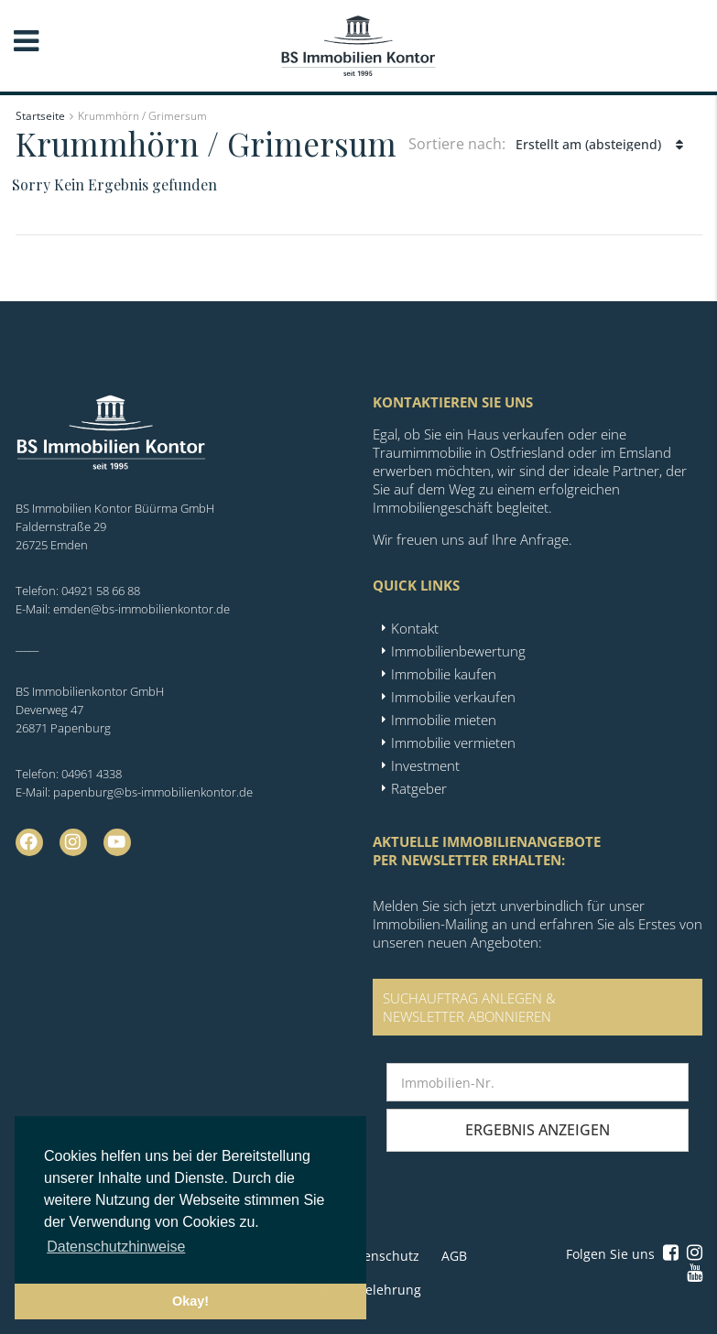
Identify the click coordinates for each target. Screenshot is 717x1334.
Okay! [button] (190, 1301)
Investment (425, 765)
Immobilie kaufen (443, 674)
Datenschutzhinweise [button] (116, 1246)
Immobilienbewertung (458, 651)
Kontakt (415, 628)
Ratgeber (419, 788)
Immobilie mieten (443, 719)
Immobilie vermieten (453, 742)
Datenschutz (380, 1255)
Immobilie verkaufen (453, 697)
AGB (454, 1255)
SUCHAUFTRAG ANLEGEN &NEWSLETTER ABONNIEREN (469, 1007)
